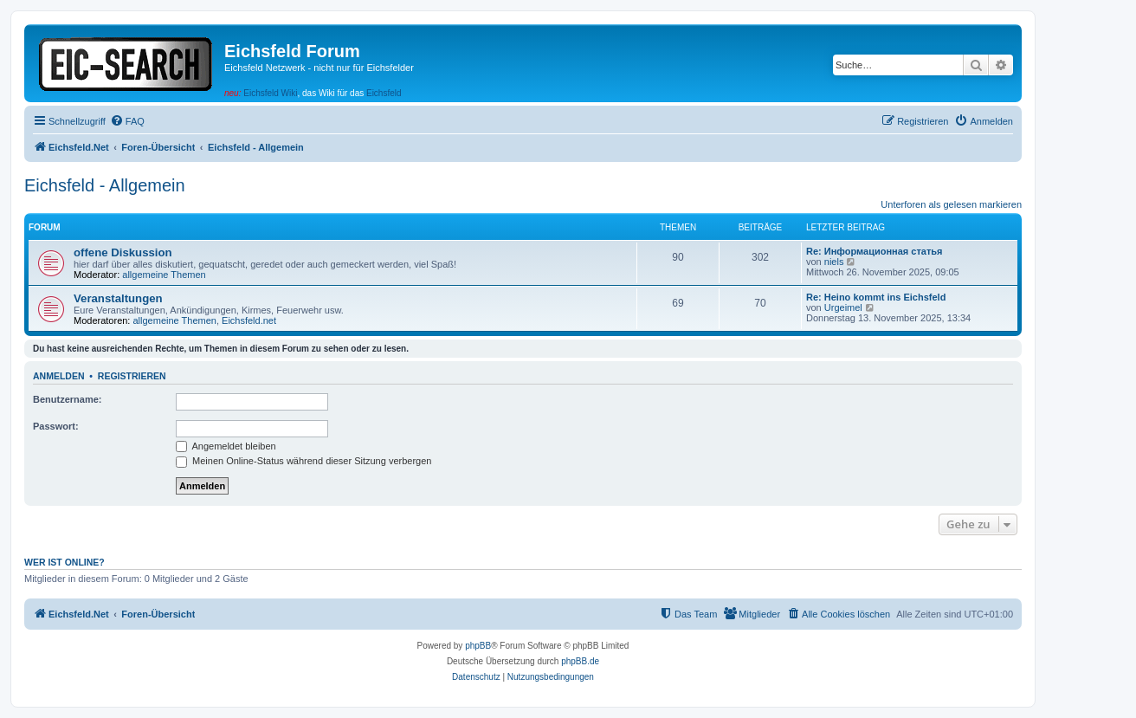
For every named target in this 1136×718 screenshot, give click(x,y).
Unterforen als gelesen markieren (951, 204)
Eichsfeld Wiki (270, 93)
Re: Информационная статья (874, 251)
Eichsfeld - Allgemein (104, 185)
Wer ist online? (64, 562)
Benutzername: (67, 399)
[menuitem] (127, 121)
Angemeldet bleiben (226, 446)
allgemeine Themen (163, 274)
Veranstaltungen (118, 298)
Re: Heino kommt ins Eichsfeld (876, 297)
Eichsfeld (384, 93)
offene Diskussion (123, 252)
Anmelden (59, 376)
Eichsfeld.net (249, 320)
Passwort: (56, 426)
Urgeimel (843, 307)
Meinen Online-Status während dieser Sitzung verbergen (303, 461)
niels (834, 261)
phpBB (478, 645)
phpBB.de (580, 661)
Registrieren (132, 376)
